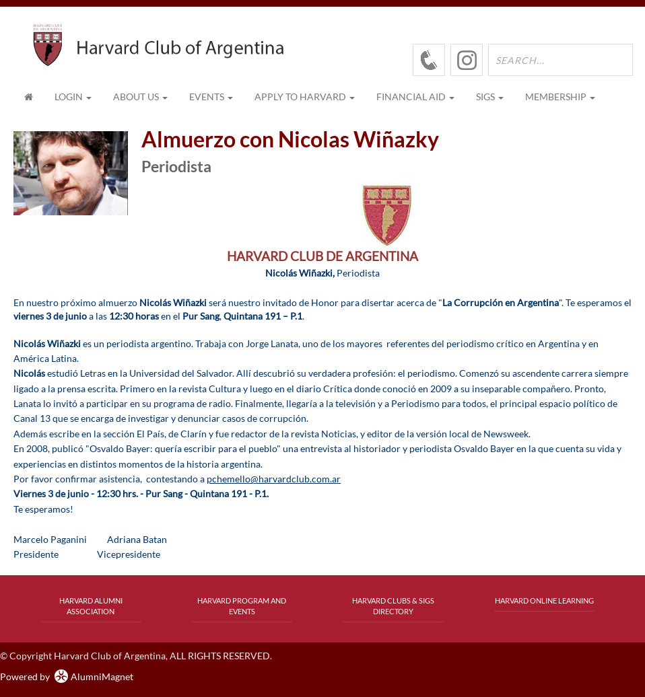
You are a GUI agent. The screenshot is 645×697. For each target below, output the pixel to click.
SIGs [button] (490, 96)
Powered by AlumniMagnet (66, 676)
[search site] (560, 60)
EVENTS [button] (211, 96)
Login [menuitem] (73, 96)
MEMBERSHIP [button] (560, 96)
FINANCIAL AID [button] (415, 96)
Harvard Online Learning (544, 600)
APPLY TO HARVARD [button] (304, 96)
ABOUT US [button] (140, 96)
